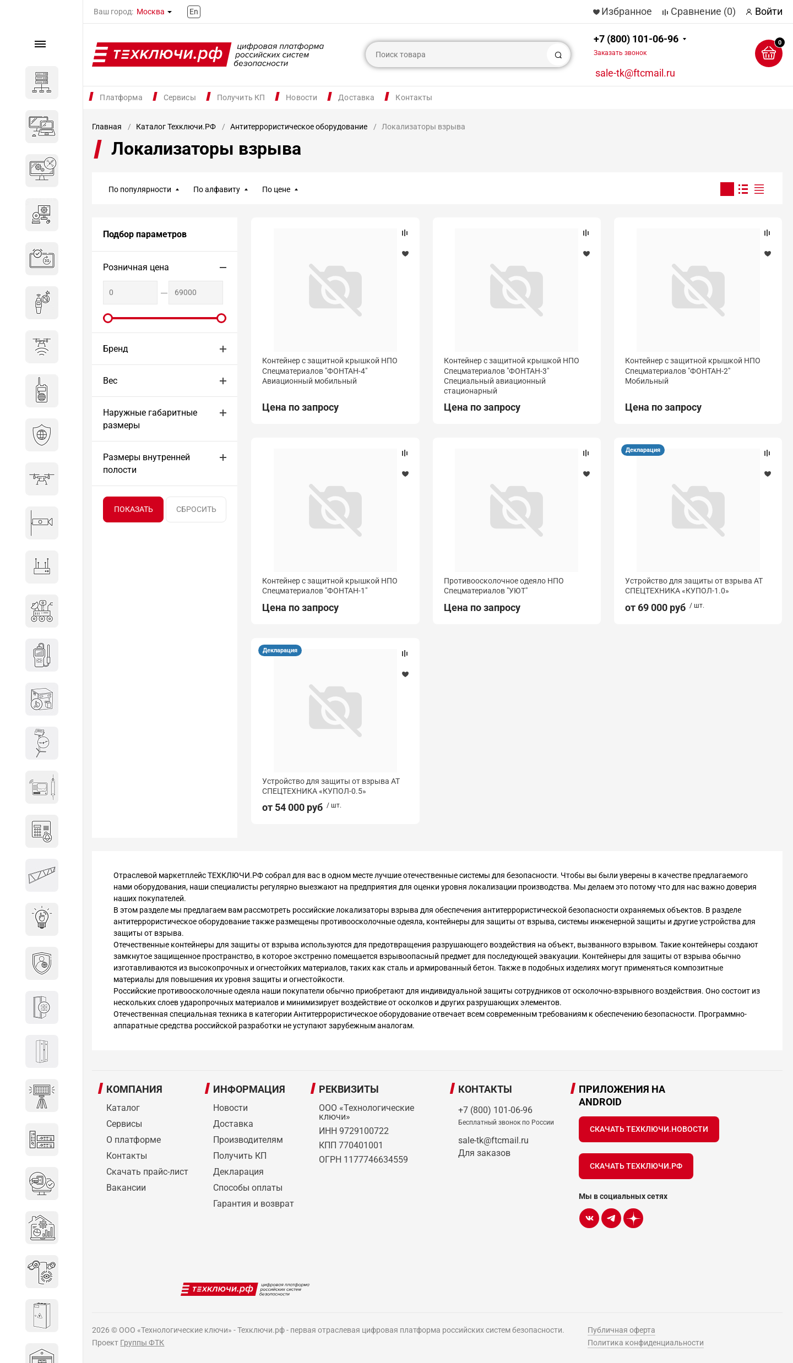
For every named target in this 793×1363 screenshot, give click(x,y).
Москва (151, 11)
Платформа (121, 97)
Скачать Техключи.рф (636, 1166)
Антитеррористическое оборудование (298, 126)
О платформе (133, 1140)
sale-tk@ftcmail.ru (635, 73)
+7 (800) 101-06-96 (636, 45)
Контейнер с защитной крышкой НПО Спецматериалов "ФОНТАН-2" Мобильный (693, 370)
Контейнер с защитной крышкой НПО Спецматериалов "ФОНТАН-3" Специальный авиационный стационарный (511, 375)
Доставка (356, 97)
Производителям (248, 1140)
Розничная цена (136, 267)
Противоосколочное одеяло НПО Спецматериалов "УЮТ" (504, 585)
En (193, 11)
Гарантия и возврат (253, 1203)
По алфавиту (216, 189)
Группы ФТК (142, 1342)
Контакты (413, 97)
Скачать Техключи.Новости (649, 1129)
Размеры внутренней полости (146, 463)
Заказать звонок (620, 53)
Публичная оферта (621, 1330)
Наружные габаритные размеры (150, 418)
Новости (301, 97)
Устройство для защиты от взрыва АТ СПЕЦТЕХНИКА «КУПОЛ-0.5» (331, 786)
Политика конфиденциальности (646, 1342)
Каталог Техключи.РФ (176, 126)
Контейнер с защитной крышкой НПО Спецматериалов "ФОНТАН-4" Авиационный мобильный (330, 370)
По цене (276, 189)
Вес (110, 380)
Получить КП (241, 97)
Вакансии (126, 1187)
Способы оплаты (248, 1187)
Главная (107, 126)
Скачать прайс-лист (147, 1171)
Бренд (115, 349)
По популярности (139, 189)
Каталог (123, 1108)
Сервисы (180, 97)
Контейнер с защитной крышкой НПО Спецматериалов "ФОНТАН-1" (330, 585)
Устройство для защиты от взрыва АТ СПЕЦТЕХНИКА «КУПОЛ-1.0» (694, 585)
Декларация (643, 450)
